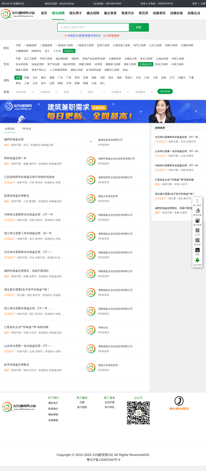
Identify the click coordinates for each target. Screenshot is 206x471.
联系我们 (53, 408)
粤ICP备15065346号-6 (103, 460)
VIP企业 (26, 128)
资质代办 (127, 13)
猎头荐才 (75, 13)
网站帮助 (53, 414)
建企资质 (110, 13)
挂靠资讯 (159, 13)
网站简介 (53, 403)
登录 (194, 3)
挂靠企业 (194, 13)
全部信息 (10, 128)
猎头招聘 (58, 13)
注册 (203, 3)
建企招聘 (93, 13)
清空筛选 (165, 91)
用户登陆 (82, 407)
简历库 (143, 13)
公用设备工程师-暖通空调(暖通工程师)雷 (91, 33)
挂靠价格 (176, 13)
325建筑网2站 (102, 455)
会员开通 (109, 402)
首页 (44, 13)
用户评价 (109, 407)
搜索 (138, 27)
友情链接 (53, 420)
